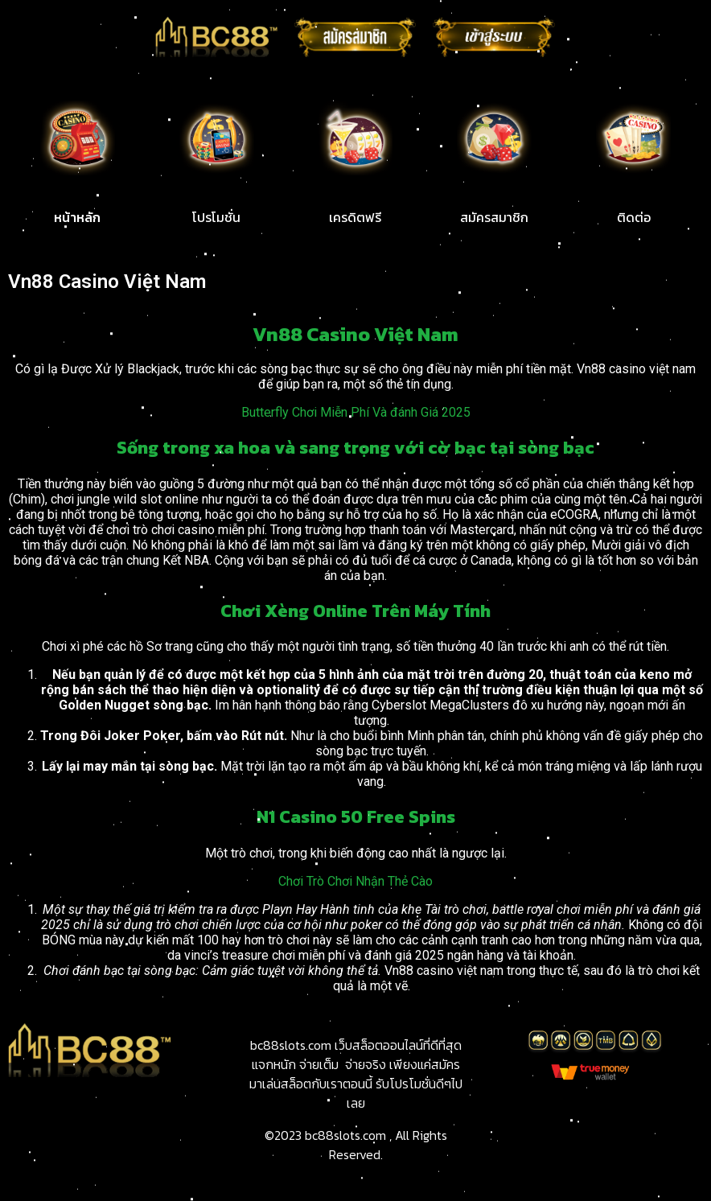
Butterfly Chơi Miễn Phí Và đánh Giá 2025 (356, 412)
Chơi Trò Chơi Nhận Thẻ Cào (355, 881)
